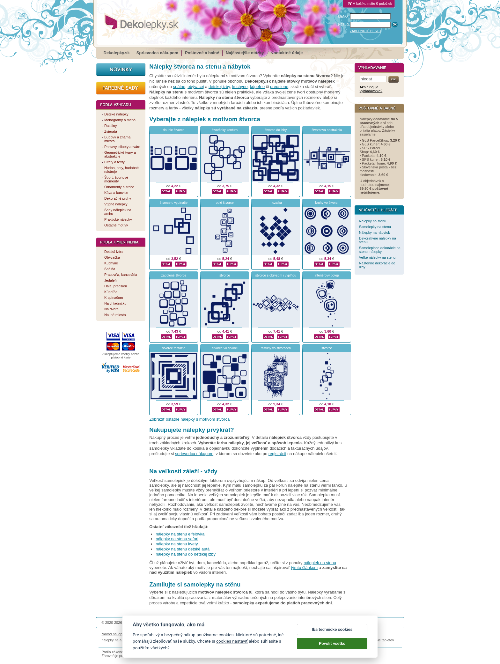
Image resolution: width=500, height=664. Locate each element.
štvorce (224, 275)
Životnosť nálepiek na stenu (153, 634)
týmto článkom (304, 567)
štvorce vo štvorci (225, 348)
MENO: (343, 16)
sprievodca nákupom (194, 453)
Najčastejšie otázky (245, 52)
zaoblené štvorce (173, 275)
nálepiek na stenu (320, 562)
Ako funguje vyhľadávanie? (371, 89)
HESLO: (344, 24)
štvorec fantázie (173, 348)
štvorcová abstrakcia (327, 130)
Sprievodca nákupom (157, 52)
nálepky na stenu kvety (177, 544)
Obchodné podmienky (211, 634)
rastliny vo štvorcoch (276, 348)
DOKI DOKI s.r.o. (178, 622)
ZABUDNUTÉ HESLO (365, 31)
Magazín (184, 634)
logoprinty (238, 640)
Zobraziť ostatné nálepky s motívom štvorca (189, 419)
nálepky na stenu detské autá (183, 549)
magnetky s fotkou (143, 640)
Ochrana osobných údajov (252, 634)
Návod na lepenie (115, 634)
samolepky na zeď (300, 640)
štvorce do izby (276, 130)
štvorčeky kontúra (225, 130)
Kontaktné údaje (286, 52)
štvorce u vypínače (174, 202)
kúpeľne (257, 86)
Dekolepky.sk (117, 52)
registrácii (277, 453)
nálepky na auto (114, 640)
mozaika (275, 202)
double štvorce (174, 130)
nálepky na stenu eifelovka (180, 534)
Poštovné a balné (202, 52)
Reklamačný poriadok (308, 634)
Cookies (281, 634)
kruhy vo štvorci (326, 202)
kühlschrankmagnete (211, 640)
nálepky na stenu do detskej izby (186, 554)
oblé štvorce (225, 202)
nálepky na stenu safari (177, 538)
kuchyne (239, 86)
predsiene (279, 86)
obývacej (196, 86)
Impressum (336, 634)
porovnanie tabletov (378, 640)
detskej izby (219, 86)
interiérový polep (327, 275)
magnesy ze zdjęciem (266, 640)
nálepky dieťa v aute (176, 640)
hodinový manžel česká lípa (338, 640)
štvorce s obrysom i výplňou (275, 275)
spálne (179, 86)
